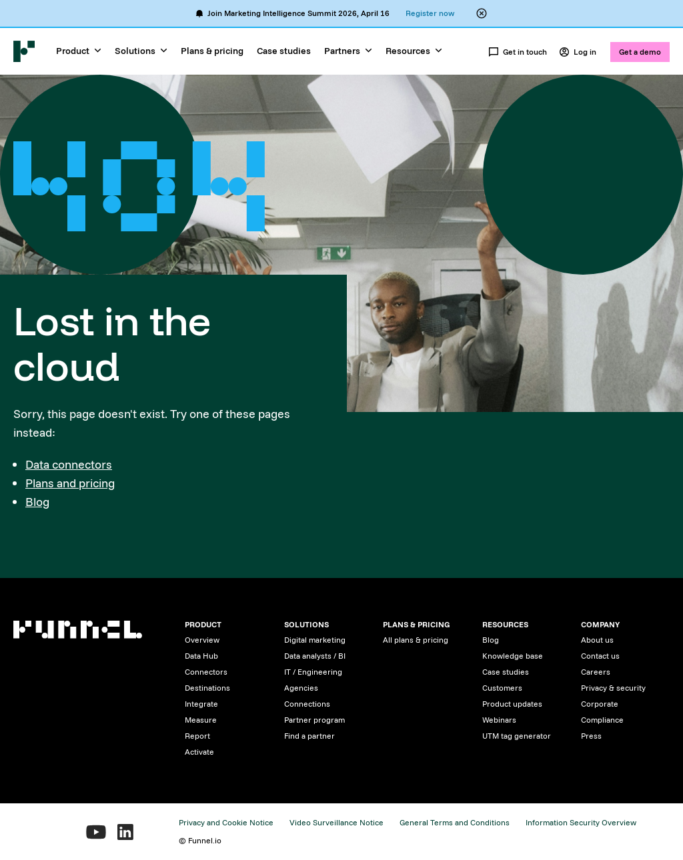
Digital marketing (315, 640)
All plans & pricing (415, 640)
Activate (199, 752)
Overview (202, 640)
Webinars (499, 720)
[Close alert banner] (482, 13)
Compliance (602, 720)
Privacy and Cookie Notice (226, 822)
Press (591, 736)
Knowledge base (512, 656)
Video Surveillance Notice (336, 822)
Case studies (284, 51)
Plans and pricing (70, 483)
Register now (430, 13)
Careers (595, 672)
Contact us (600, 656)
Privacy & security (613, 688)
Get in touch (517, 52)
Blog (37, 501)
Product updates (512, 704)
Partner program (314, 720)
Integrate (201, 704)
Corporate (599, 704)
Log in (577, 52)
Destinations (207, 688)
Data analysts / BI (315, 656)
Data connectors (68, 464)
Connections (307, 704)
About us (597, 640)
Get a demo (640, 52)
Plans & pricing (212, 51)
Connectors (206, 672)
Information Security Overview (581, 822)
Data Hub (201, 656)
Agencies (301, 688)
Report (197, 736)
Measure (201, 720)
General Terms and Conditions (455, 822)
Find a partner (309, 736)
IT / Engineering (313, 672)
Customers (502, 688)
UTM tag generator (516, 736)
